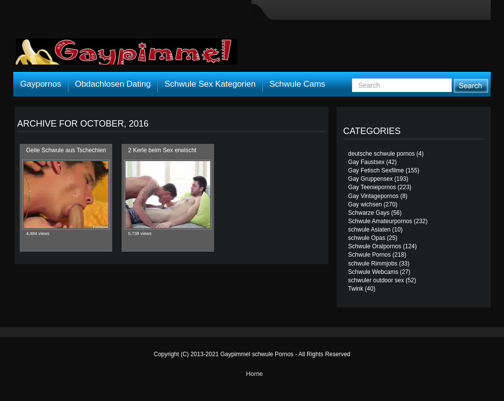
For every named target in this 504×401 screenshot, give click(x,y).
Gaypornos (40, 84)
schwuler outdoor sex (376, 280)
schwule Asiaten (369, 229)
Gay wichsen (365, 204)
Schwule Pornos (369, 254)
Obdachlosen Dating (113, 84)
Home (254, 373)
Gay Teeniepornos (372, 187)
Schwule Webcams (373, 271)
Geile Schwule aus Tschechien (66, 150)
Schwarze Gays (368, 212)
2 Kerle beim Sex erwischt (162, 150)
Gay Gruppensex (370, 178)
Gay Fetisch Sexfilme (376, 170)
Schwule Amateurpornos (380, 221)
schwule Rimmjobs (372, 263)
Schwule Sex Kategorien (209, 84)
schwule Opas (366, 237)
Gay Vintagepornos (373, 196)
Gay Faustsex (366, 162)
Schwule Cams (297, 84)
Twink (355, 288)
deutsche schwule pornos (381, 153)
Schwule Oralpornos (374, 246)
